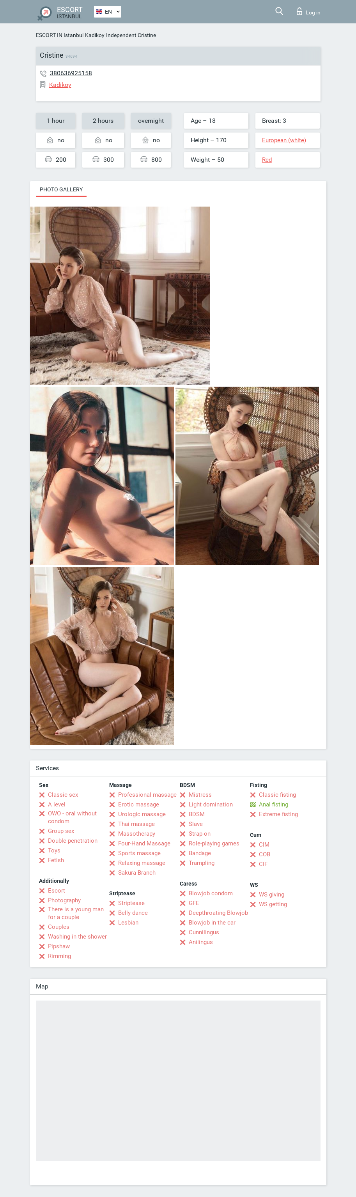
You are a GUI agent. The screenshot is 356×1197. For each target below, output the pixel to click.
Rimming (59, 956)
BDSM (197, 814)
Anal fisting (273, 804)
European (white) (284, 140)
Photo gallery (61, 189)
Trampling (201, 862)
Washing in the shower (77, 936)
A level (57, 804)
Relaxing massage (141, 862)
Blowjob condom (211, 893)
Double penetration (72, 840)
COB (264, 854)
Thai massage (136, 823)
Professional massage (147, 794)
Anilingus (201, 942)
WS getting (273, 904)
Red (267, 159)
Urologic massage (142, 814)
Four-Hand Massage (144, 843)
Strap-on (200, 833)
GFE (194, 903)
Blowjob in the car (212, 922)
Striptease (131, 903)
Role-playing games (214, 843)
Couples (58, 926)
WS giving (271, 894)
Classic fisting (277, 794)
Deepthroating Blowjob (218, 912)
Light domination (211, 804)
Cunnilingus (204, 932)
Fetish (56, 860)
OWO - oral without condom (72, 817)
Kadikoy (94, 35)
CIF (263, 864)
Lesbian (128, 922)
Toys (54, 850)
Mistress (200, 794)
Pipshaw (59, 946)
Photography (64, 900)
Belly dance (133, 912)
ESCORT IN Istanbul (59, 35)
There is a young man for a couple (76, 913)
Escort (56, 890)
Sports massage (139, 853)
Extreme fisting (278, 814)
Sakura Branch (137, 872)
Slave (196, 823)
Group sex (61, 831)
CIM (264, 844)
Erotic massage (138, 804)
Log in (309, 11)
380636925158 (71, 73)
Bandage (200, 853)
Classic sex (63, 794)
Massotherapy (136, 833)
